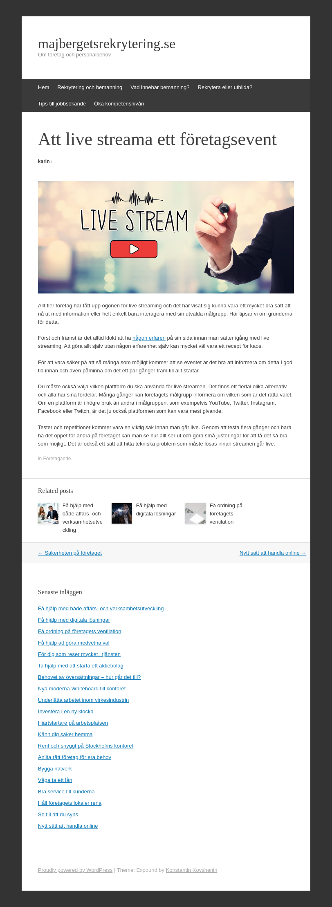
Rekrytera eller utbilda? (225, 87)
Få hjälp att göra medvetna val (74, 643)
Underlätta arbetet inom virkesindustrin (83, 700)
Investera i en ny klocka (66, 711)
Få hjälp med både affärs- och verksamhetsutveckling (101, 608)
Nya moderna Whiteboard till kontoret (82, 688)
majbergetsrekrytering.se (106, 44)
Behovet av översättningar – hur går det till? (89, 677)
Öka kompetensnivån (119, 104)
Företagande (57, 458)
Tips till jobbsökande (62, 104)
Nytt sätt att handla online (273, 553)
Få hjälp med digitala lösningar (74, 620)
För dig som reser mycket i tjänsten (79, 654)
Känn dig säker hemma (65, 734)
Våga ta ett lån (55, 780)
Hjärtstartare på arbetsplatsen (73, 723)
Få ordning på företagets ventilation (226, 513)
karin (44, 161)
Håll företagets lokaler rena (69, 803)
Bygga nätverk (55, 769)
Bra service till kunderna (66, 791)
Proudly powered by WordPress (75, 870)
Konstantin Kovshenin (192, 870)
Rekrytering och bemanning (89, 87)
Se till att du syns (58, 814)
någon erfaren (149, 338)
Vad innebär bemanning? (159, 87)
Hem (43, 87)
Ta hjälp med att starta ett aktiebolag (80, 666)
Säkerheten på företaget (70, 553)
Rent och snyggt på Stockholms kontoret (85, 746)
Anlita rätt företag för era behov (74, 757)
